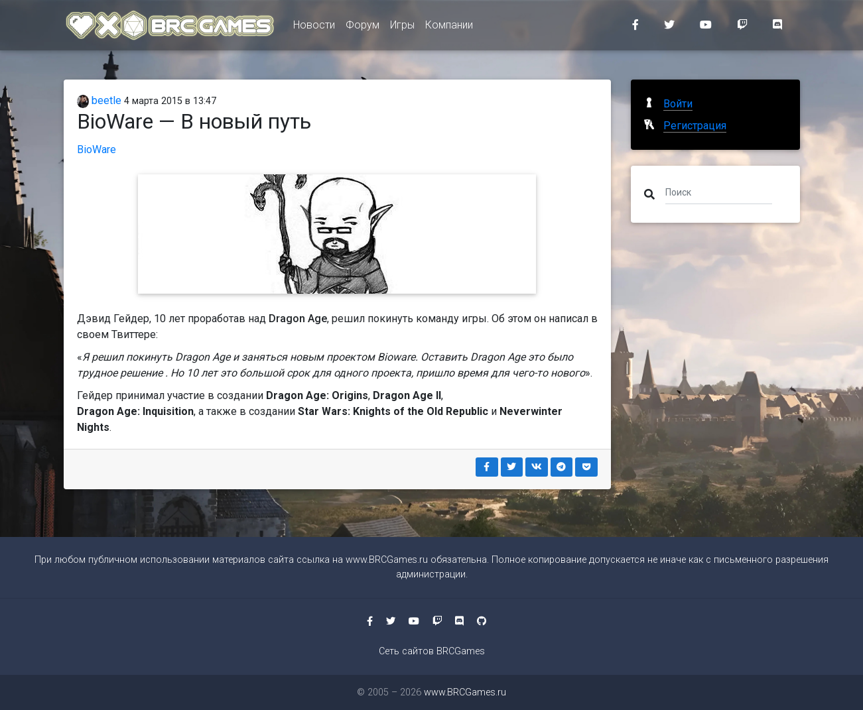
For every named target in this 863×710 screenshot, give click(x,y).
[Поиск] (718, 191)
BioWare (96, 149)
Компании (449, 27)
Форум (362, 27)
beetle (99, 100)
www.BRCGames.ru (387, 559)
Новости (314, 27)
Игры (402, 27)
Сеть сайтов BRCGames (432, 651)
